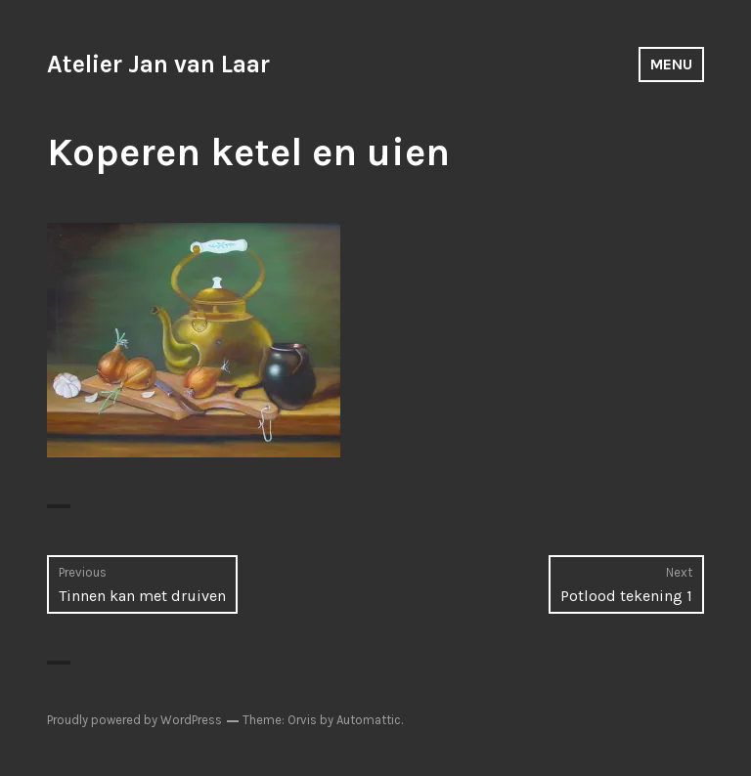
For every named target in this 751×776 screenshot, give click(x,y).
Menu (671, 64)
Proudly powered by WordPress (134, 719)
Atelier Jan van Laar (158, 64)
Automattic (368, 719)
